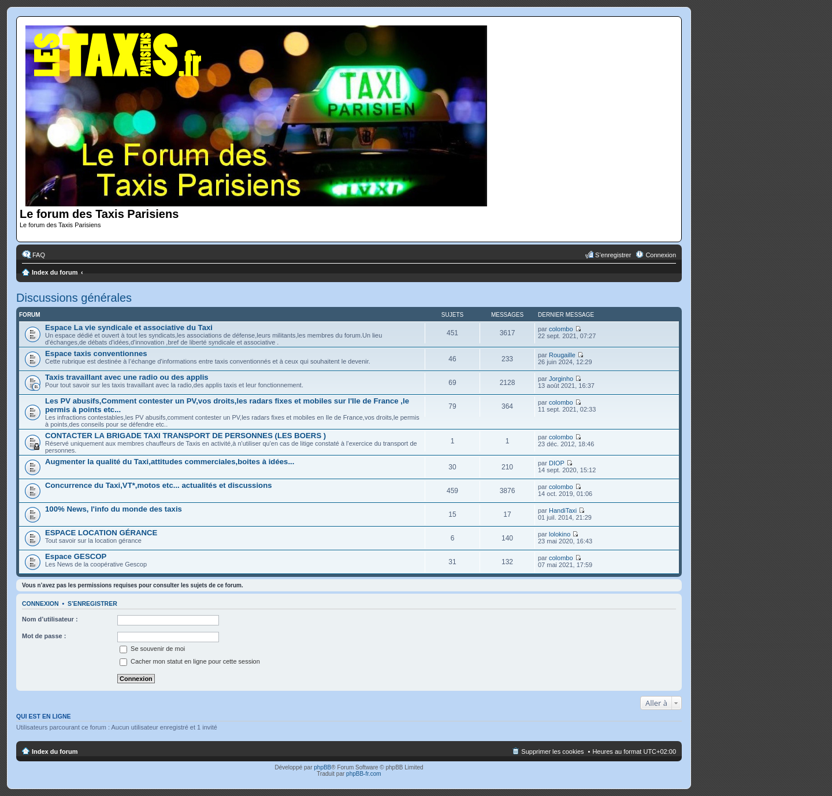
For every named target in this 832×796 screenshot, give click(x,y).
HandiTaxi (563, 510)
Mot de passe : (44, 635)
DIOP (556, 463)
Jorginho (561, 378)
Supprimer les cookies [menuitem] (552, 751)
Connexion (40, 603)
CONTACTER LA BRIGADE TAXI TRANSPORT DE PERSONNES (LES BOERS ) (185, 435)
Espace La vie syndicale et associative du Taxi (129, 327)
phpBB (322, 767)
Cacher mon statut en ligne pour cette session (190, 661)
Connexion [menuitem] (660, 254)
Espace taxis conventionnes (96, 353)
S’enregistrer (92, 603)
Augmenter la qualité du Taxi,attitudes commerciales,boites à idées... (169, 461)
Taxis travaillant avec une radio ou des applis (127, 377)
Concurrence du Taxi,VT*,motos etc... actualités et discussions (158, 485)
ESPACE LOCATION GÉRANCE (101, 532)
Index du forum (54, 272)
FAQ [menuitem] (38, 254)
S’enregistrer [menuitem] (613, 254)
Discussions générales (74, 297)
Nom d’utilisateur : (50, 619)
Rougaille (562, 354)
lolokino (559, 534)
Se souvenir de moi (152, 648)
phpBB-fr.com (363, 774)
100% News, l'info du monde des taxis (113, 509)
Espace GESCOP (75, 556)
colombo (561, 328)
